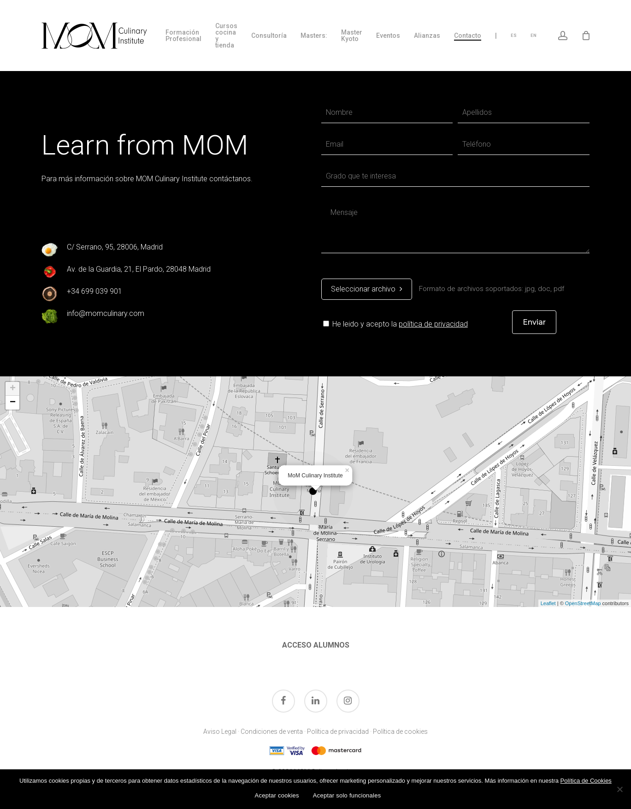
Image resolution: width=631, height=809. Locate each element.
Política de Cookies (586, 780)
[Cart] (586, 35)
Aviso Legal (219, 731)
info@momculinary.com (105, 313)
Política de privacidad (338, 731)
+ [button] (13, 389)
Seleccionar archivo (366, 289)
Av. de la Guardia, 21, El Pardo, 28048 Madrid (139, 269)
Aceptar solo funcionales (347, 795)
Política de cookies (400, 731)
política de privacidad (433, 324)
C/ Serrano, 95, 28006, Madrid (115, 247)
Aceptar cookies (277, 795)
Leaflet (548, 603)
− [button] (13, 403)
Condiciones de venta (272, 731)
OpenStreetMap (583, 603)
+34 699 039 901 (94, 291)
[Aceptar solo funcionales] (619, 789)
